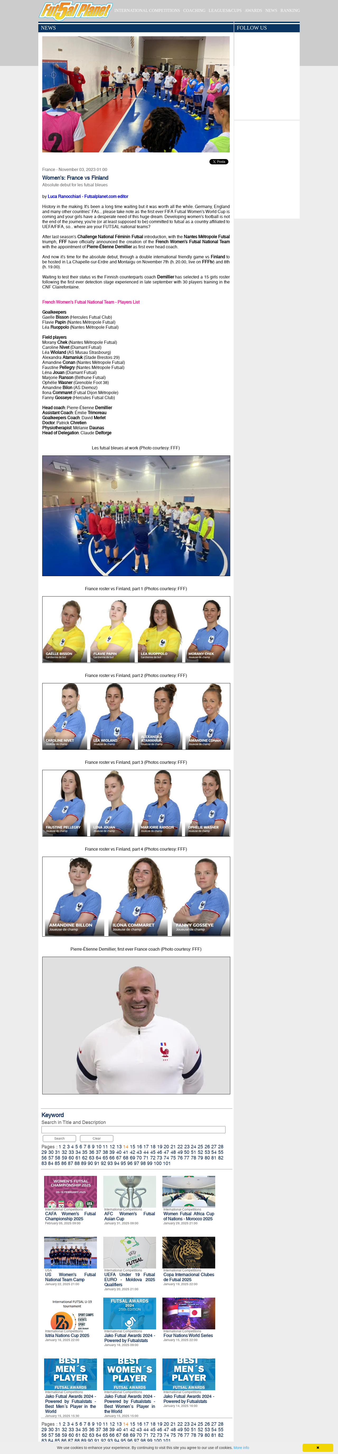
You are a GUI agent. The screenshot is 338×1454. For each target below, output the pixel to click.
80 (207, 1158)
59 (64, 1158)
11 (105, 1146)
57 (51, 1158)
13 (119, 1146)
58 (57, 1158)
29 (44, 1152)
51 (193, 1152)
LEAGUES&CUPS (225, 10)
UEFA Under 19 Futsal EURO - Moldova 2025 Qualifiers (129, 1279)
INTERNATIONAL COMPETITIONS (147, 10)
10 (98, 1146)
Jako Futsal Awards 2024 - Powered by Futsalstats (129, 1338)
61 (78, 1158)
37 (98, 1152)
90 (90, 1163)
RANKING (290, 10)
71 (146, 1158)
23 (187, 1146)
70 (139, 1158)
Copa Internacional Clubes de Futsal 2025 (188, 1277)
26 (207, 1146)
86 (64, 1163)
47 (166, 1152)
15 (132, 1146)
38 (105, 1152)
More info (241, 1448)
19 (159, 1146)
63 (91, 1158)
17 (146, 1146)
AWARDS (253, 10)
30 (51, 1152)
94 (116, 1163)
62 (84, 1158)
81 (214, 1158)
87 (70, 1163)
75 (173, 1158)
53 (207, 1152)
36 (91, 1152)
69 (132, 1158)
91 (97, 1163)
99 (149, 1163)
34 (78, 1152)
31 (57, 1152)
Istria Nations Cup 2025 (67, 1335)
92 (103, 1163)
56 (44, 1158)
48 (173, 1152)
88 (77, 1163)
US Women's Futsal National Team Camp (70, 1277)
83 (44, 1163)
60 (71, 1158)
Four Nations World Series (188, 1335)
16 (139, 1146)
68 (125, 1158)
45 (153, 1152)
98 (143, 1163)
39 (112, 1152)
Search (59, 1138)
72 (153, 1158)
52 (200, 1152)
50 (186, 1152)
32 (64, 1152)
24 (193, 1146)
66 (112, 1158)
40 (118, 1152)
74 (166, 1158)
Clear (97, 1138)
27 (214, 1146)
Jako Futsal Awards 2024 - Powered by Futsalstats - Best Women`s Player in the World (129, 1404)
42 (132, 1152)
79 (200, 1158)
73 (159, 1158)
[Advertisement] (266, 168)
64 (98, 1158)
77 (186, 1158)
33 (71, 1152)
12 (112, 1146)
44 (146, 1152)
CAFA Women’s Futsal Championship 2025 (70, 1216)
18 (153, 1146)
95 (123, 1163)
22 (180, 1146)
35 (84, 1152)
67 (118, 1158)
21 (173, 1146)
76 (180, 1158)
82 (220, 1158)
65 (105, 1158)
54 (214, 1152)
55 (220, 1152)
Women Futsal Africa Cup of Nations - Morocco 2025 (188, 1216)
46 (159, 1152)
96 (130, 1163)
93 (110, 1163)
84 (50, 1163)
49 (180, 1152)
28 (220, 1146)
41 (125, 1152)
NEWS (271, 10)
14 (125, 1146)
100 (158, 1163)
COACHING (194, 10)
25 (200, 1146)
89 (83, 1163)
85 (57, 1163)
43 (139, 1152)
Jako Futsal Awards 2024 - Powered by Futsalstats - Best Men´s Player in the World (70, 1404)
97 (136, 1163)
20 (166, 1146)
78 (193, 1158)
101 (167, 1163)
